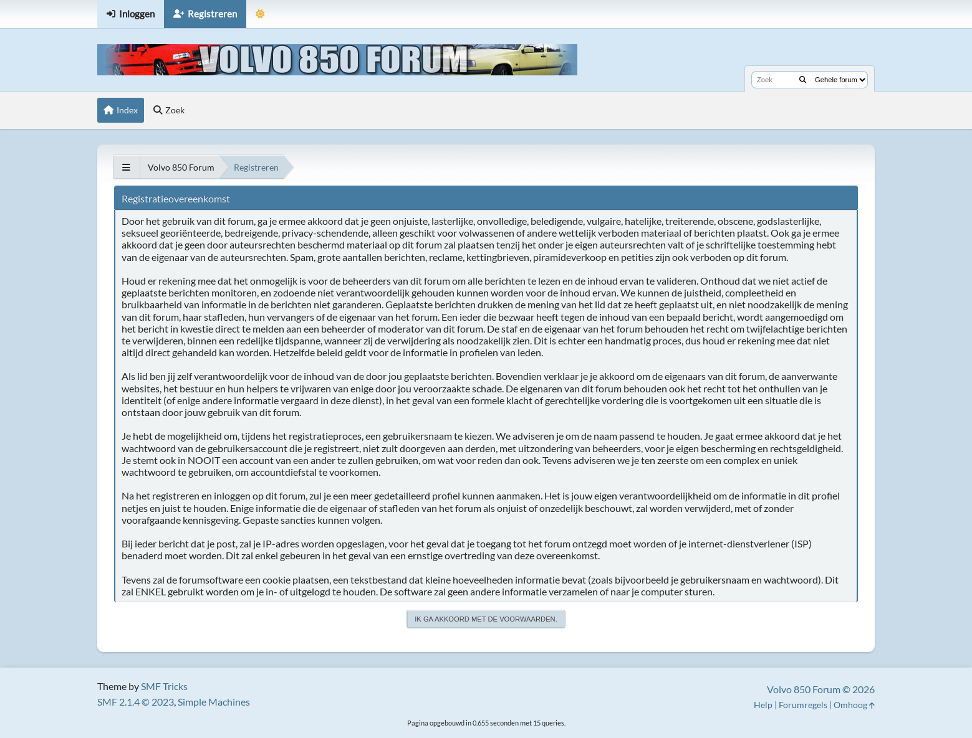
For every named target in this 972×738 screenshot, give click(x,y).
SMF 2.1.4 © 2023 (135, 701)
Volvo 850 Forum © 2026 (821, 689)
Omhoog (854, 704)
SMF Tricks (164, 686)
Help (763, 704)
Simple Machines (214, 701)
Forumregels (803, 704)
